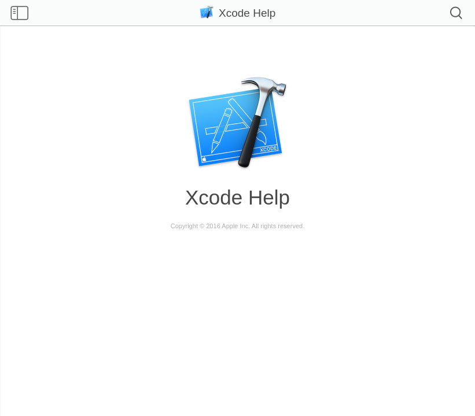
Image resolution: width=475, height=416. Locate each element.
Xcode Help (238, 13)
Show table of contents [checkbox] (19, 13)
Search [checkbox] (456, 13)
